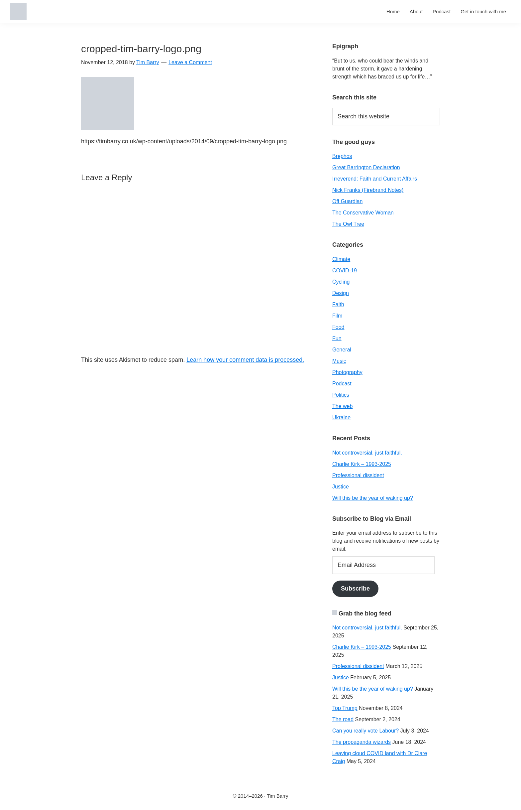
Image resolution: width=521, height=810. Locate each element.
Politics (340, 395)
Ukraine (341, 417)
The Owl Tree (348, 224)
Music (339, 361)
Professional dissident (358, 475)
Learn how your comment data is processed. (245, 359)
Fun (337, 338)
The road (343, 719)
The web (342, 406)
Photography (347, 372)
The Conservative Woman (363, 212)
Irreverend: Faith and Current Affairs (374, 179)
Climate (341, 259)
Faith (338, 304)
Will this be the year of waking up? (372, 498)
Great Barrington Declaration (366, 167)
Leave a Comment (190, 62)
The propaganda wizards (361, 742)
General (341, 349)
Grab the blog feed (365, 613)
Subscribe (355, 588)
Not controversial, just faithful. (367, 453)
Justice (340, 486)
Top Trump (345, 708)
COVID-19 (344, 270)
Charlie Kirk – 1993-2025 (361, 464)
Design (340, 293)
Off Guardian (347, 201)
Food (338, 327)
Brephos (342, 156)
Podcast (342, 383)
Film (337, 316)
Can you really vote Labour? (365, 731)
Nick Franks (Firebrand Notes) (367, 190)
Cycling (341, 282)
